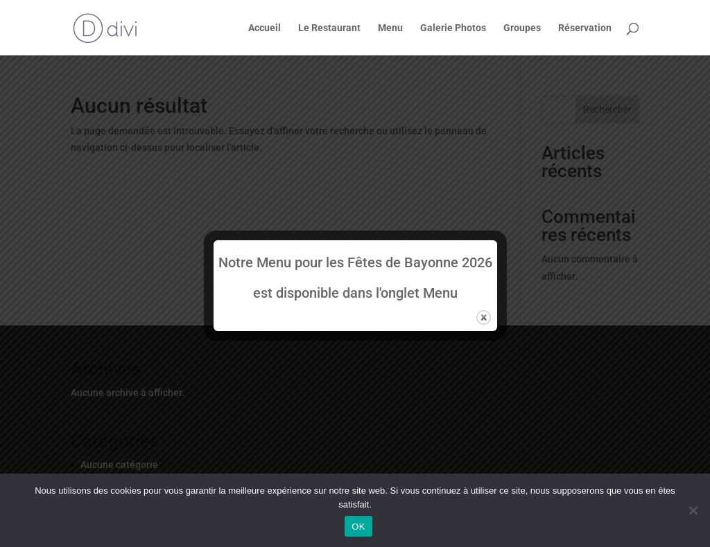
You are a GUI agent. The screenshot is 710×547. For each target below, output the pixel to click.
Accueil (264, 28)
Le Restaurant (329, 28)
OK (358, 526)
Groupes (522, 28)
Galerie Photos (453, 28)
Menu (390, 28)
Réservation (585, 28)
